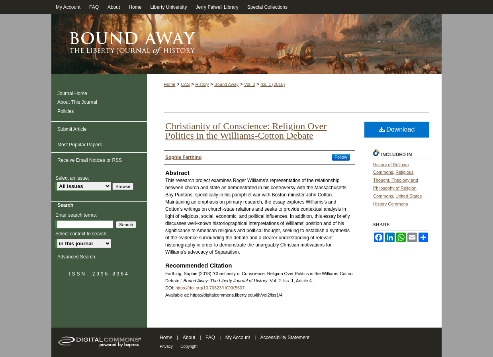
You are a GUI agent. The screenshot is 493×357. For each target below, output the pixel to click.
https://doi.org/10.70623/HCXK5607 (210, 287)
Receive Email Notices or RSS (89, 160)
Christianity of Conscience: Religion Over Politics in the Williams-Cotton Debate (246, 131)
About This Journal (77, 102)
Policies (65, 111)
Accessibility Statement (284, 337)
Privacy (166, 346)
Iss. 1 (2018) (272, 84)
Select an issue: (72, 178)
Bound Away (226, 84)
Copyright (189, 346)
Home (169, 84)
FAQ (210, 337)
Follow (341, 157)
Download (397, 129)
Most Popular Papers (79, 144)
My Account (237, 337)
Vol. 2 (249, 84)
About (189, 337)
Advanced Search (76, 257)
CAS (185, 84)
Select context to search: (81, 234)
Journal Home (72, 93)
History (202, 84)
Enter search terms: (76, 215)
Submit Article (71, 129)
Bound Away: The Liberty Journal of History (246, 44)
